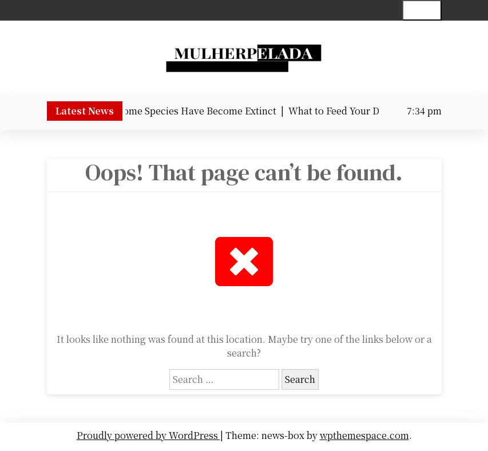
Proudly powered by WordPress (148, 435)
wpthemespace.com (364, 435)
